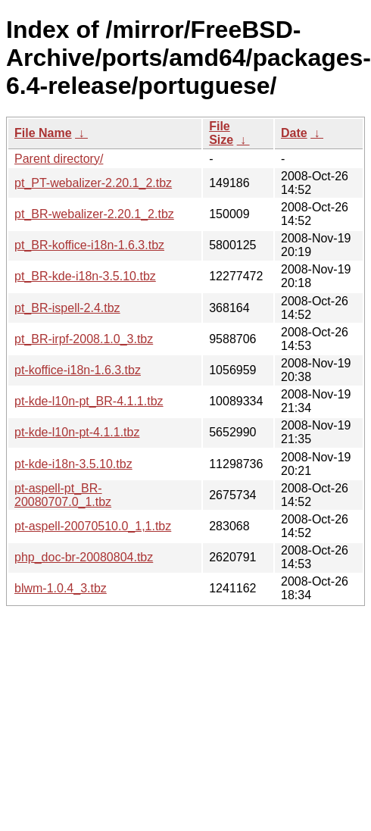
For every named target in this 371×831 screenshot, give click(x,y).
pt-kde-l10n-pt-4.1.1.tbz (76, 432)
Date (294, 133)
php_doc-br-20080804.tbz (83, 557)
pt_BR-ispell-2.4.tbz (67, 307)
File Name (43, 133)
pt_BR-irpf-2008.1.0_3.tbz (83, 339)
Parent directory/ (58, 158)
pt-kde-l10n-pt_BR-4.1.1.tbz (89, 401)
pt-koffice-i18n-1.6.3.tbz (77, 370)
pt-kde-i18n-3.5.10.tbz (73, 464)
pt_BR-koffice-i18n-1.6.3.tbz (89, 245)
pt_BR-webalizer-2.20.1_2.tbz (94, 214)
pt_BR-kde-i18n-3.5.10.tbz (85, 276)
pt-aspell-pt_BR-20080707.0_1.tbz (62, 495)
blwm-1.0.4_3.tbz (60, 588)
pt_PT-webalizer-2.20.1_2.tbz (93, 183)
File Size (221, 133)
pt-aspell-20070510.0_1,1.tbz (92, 526)
